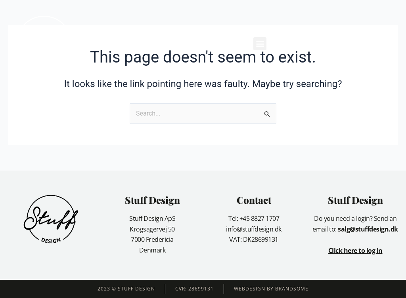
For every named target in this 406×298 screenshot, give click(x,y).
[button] (259, 43)
